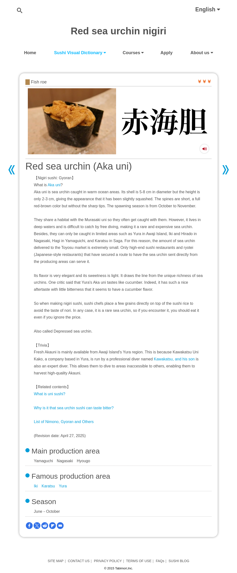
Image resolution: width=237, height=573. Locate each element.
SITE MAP (55, 561)
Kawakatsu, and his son (174, 359)
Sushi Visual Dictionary (78, 52)
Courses (131, 52)
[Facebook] (29, 525)
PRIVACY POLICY (108, 561)
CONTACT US (79, 561)
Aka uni (54, 185)
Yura (63, 486)
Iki (36, 486)
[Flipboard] (52, 525)
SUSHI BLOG (179, 561)
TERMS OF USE (138, 561)
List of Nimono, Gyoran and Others (64, 422)
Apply (166, 52)
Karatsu (48, 486)
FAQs (160, 561)
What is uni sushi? (49, 394)
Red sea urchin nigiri (118, 31)
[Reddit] (44, 525)
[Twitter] (37, 525)
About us (200, 52)
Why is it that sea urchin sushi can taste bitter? (74, 408)
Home (30, 52)
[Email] (60, 525)
